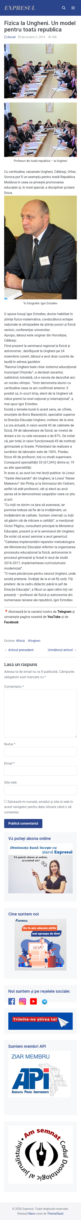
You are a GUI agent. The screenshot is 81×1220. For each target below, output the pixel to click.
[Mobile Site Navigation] (73, 8)
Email (9, 763)
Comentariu (14, 687)
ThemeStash (55, 1213)
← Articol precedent (19, 650)
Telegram (64, 612)
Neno (31, 1213)
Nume (9, 744)
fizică (21, 640)
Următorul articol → (62, 650)
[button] (63, 8)
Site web (10, 782)
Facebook (12, 622)
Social (12, 37)
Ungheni (35, 640)
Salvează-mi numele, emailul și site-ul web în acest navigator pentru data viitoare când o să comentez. (38, 807)
